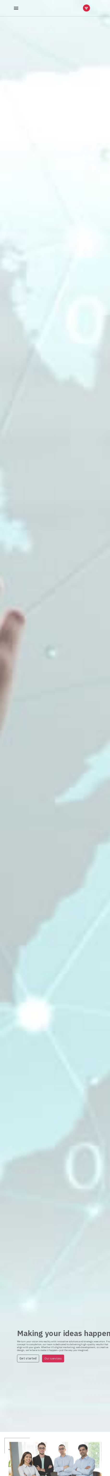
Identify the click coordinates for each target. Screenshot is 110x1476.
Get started (36, 1358)
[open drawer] (16, 8)
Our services (61, 1358)
